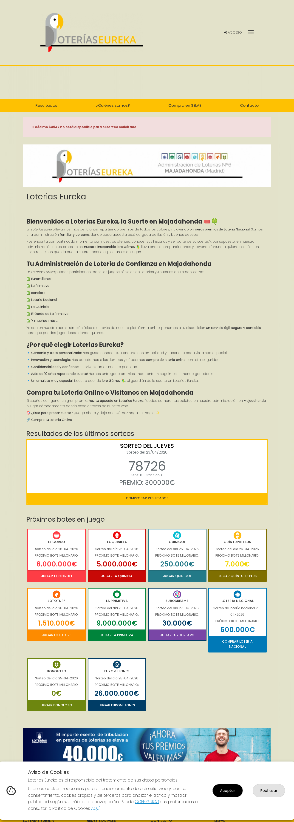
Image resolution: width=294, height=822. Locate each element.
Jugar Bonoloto (56, 705)
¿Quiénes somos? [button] (113, 105)
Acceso (233, 32)
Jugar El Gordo (56, 576)
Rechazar (268, 790)
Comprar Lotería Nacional (237, 644)
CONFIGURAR (147, 802)
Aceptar (227, 790)
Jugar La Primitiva (116, 635)
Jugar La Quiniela (117, 576)
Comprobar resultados (147, 498)
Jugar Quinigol (177, 576)
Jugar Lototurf (56, 635)
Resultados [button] (46, 105)
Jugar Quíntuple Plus (237, 576)
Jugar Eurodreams (177, 635)
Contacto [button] (249, 105)
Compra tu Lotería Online (51, 419)
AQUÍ (95, 808)
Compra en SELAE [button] (184, 105)
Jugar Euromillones (117, 705)
